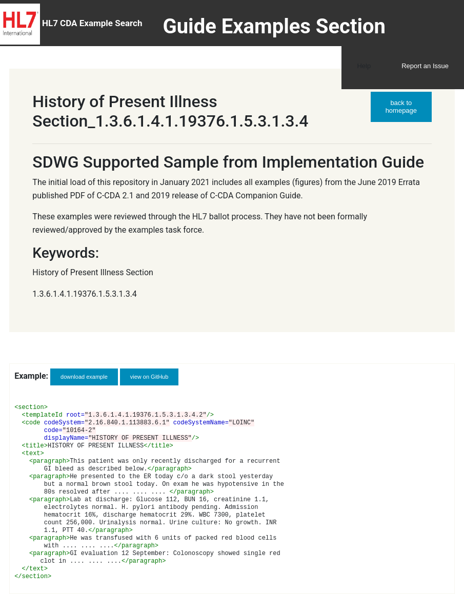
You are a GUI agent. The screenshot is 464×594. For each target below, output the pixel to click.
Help (364, 66)
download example (84, 377)
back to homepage (401, 106)
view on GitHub (149, 377)
